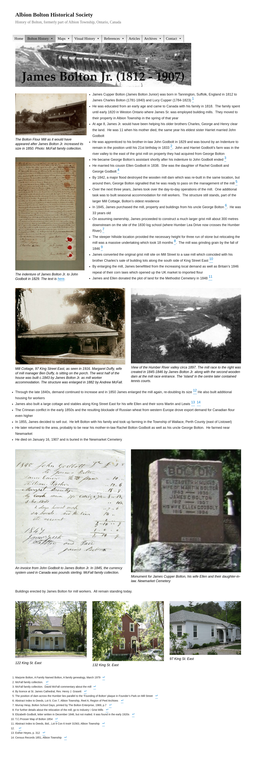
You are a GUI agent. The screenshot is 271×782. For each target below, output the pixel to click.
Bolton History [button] (40, 38)
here (61, 279)
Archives (153, 38)
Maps (64, 38)
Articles (134, 39)
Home (18, 39)
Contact (174, 38)
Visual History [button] (87, 38)
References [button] (114, 38)
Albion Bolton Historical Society (54, 14)
